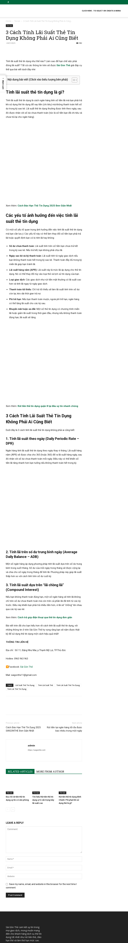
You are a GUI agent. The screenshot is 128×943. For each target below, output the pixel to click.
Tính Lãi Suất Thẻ (45, 593)
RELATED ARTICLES (20, 680)
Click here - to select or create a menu (101, 10)
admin (31, 653)
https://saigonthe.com (36, 658)
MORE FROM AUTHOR (50, 680)
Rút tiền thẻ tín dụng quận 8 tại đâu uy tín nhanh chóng (48, 345)
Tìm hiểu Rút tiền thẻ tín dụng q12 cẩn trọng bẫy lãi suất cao (43, 708)
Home (8, 21)
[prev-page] (8, 718)
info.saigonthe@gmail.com (19, 862)
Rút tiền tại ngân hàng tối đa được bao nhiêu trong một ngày (64, 637)
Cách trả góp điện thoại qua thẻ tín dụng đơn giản (45, 525)
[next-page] (13, 718)
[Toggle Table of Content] (73, 80)
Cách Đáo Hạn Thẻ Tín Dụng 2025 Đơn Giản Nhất (45, 175)
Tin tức (17, 21)
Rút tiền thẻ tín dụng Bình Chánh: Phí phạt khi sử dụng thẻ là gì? (70, 708)
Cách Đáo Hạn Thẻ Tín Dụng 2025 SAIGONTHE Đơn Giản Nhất (23, 637)
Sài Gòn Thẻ (63, 65)
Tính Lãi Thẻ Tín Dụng (16, 597)
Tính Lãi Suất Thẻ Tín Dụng (68, 593)
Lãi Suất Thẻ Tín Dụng (24, 593)
